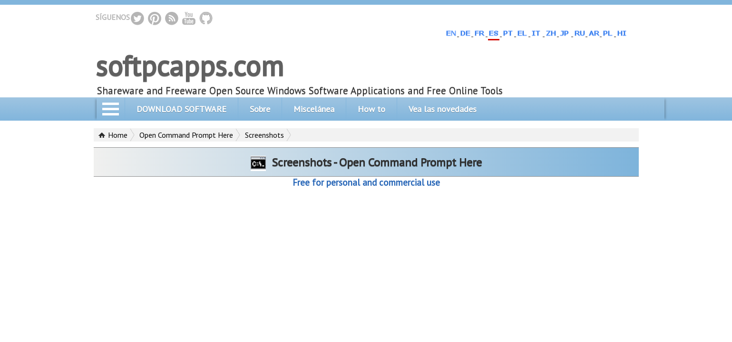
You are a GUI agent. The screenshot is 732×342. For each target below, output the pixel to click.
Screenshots (264, 135)
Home (117, 135)
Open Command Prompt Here (186, 135)
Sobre (260, 109)
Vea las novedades (443, 109)
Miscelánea (313, 109)
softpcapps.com (189, 65)
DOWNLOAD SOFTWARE (181, 109)
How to (371, 109)
